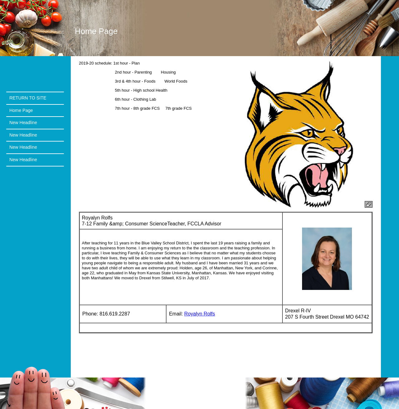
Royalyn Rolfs (199, 313)
